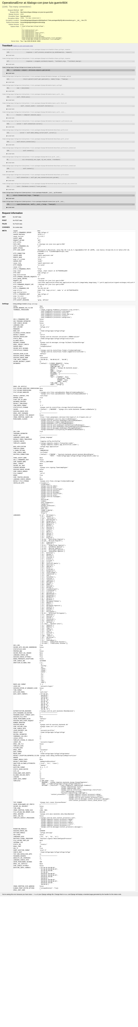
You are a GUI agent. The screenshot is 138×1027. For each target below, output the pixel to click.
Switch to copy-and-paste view (23, 48)
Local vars (10, 58)
